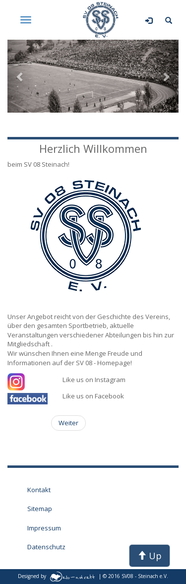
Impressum (44, 527)
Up (149, 556)
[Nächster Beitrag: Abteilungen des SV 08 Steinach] (68, 423)
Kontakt (39, 489)
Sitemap (39, 508)
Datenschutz (46, 546)
